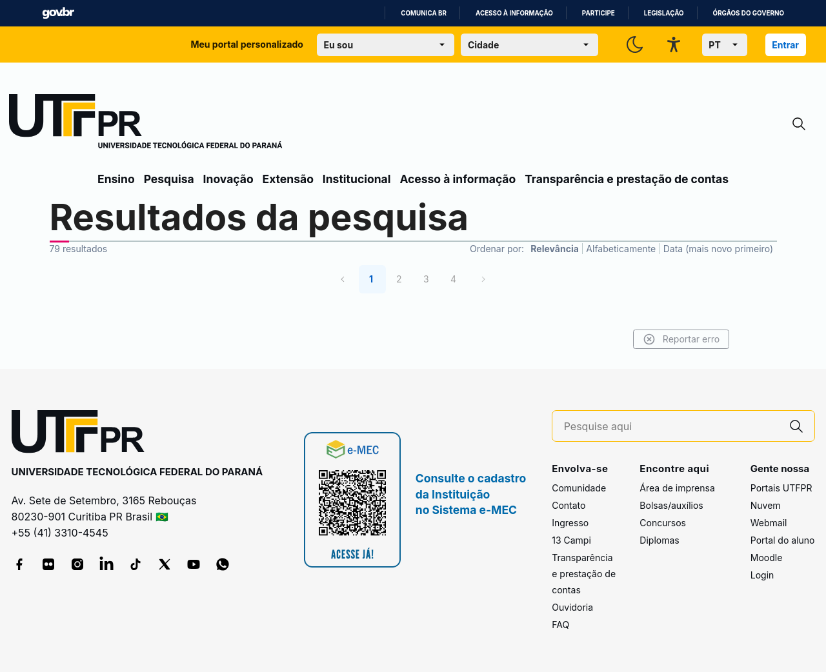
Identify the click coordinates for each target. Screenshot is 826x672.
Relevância (554, 248)
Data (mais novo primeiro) (718, 248)
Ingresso (570, 522)
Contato (568, 505)
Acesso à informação (514, 13)
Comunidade (579, 487)
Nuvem (765, 505)
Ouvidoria (572, 607)
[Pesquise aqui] (671, 426)
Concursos (663, 522)
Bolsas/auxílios (671, 505)
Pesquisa (169, 179)
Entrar (785, 44)
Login (762, 574)
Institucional (357, 179)
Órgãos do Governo (748, 13)
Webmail (768, 522)
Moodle (766, 557)
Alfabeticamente (621, 248)
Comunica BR (424, 13)
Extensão (288, 179)
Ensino (116, 179)
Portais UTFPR (781, 487)
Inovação (228, 179)
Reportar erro (679, 339)
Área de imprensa (677, 487)
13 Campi (571, 540)
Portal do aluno (782, 540)
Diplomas (659, 540)
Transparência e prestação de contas (627, 179)
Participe (598, 13)
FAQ (560, 624)
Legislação (664, 13)
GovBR (58, 13)
